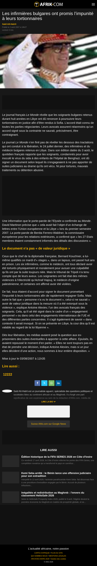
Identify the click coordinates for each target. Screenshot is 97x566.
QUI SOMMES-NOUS (39, 556)
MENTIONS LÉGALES (57, 556)
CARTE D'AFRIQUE (41, 553)
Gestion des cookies (58, 559)
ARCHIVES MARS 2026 (40, 559)
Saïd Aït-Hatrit (9, 24)
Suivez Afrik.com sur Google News (48, 424)
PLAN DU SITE (57, 553)
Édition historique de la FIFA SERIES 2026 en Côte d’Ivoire (56, 456)
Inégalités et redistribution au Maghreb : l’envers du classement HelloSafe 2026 (52, 494)
